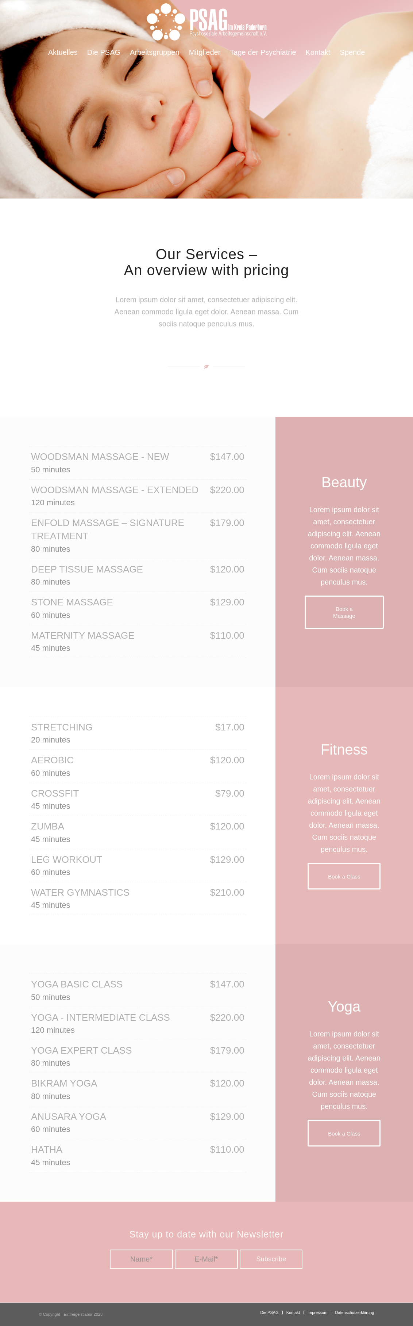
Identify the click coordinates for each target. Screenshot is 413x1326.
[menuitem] (62, 52)
